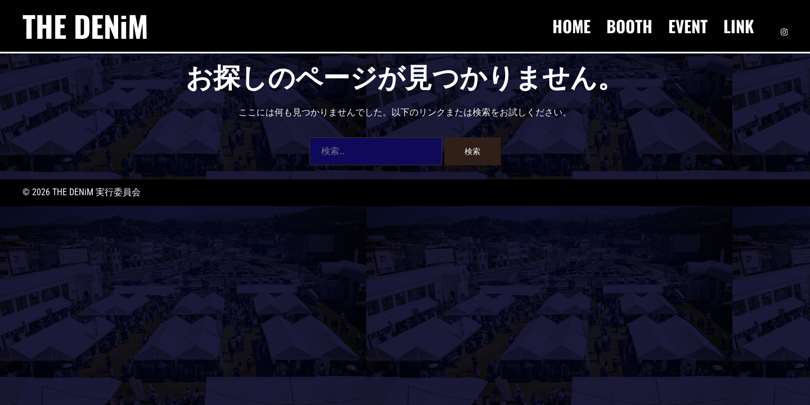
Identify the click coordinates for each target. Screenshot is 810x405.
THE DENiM (85, 25)
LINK (738, 26)
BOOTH (629, 26)
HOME (571, 26)
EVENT (688, 26)
